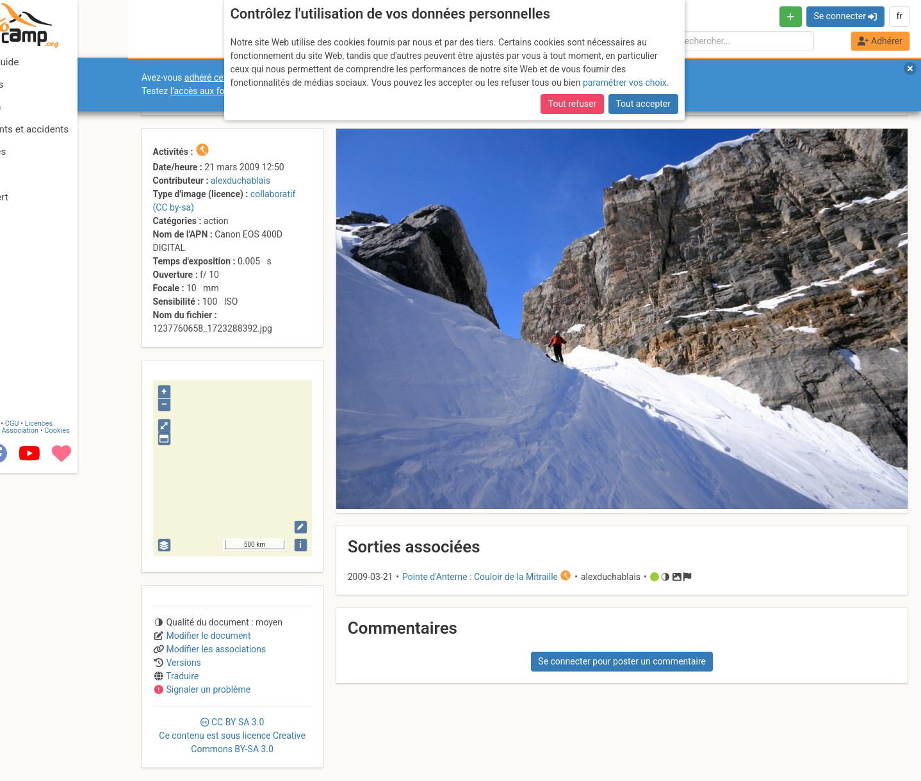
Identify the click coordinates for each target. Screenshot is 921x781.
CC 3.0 (232, 735)
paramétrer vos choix (625, 82)
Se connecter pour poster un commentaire (622, 661)
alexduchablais (240, 180)
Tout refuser (572, 104)
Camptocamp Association (48, 738)
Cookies (107, 738)
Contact (37, 731)
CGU (63, 731)
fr (899, 16)
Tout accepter (643, 104)
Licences (89, 731)
